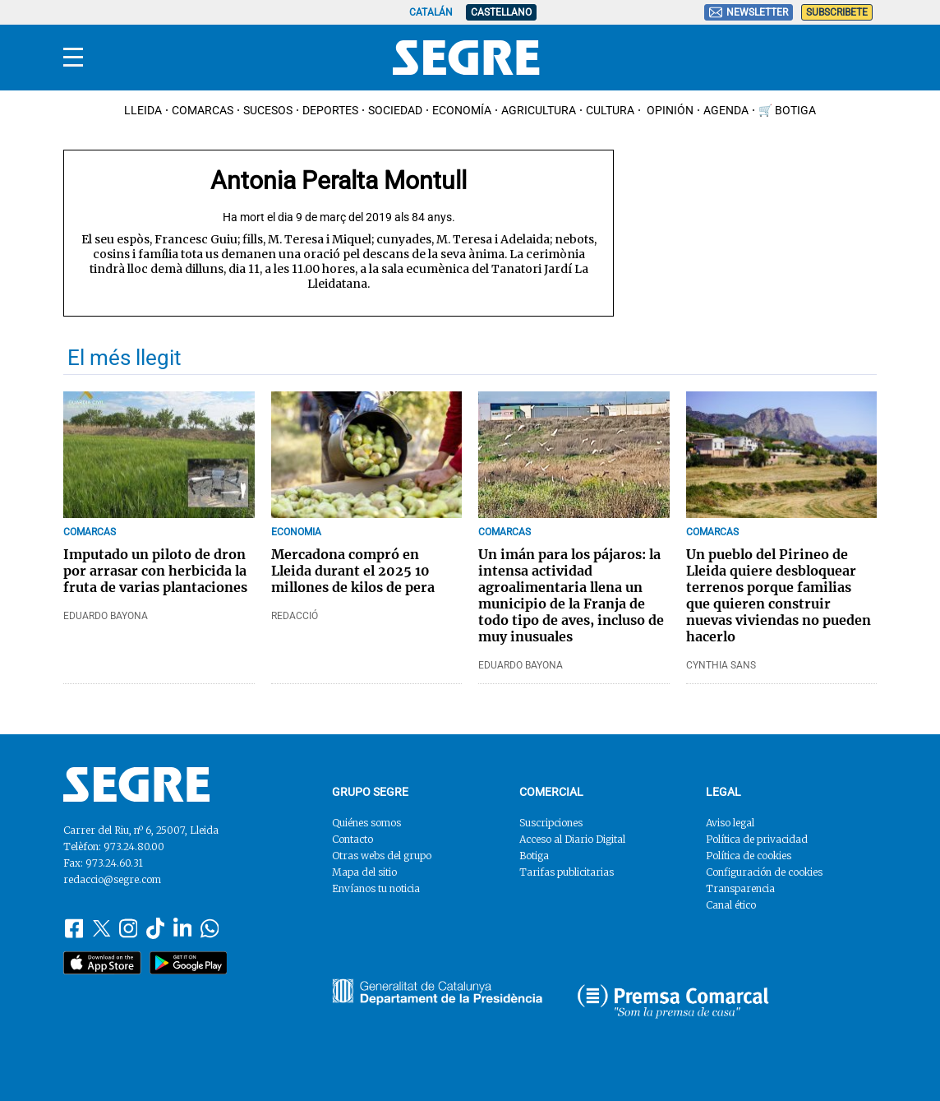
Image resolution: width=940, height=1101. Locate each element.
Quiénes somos (366, 822)
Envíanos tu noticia (376, 888)
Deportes (330, 110)
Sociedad (395, 110)
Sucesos (268, 110)
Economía (461, 110)
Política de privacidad (757, 839)
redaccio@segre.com (112, 879)
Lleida (143, 110)
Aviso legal (730, 822)
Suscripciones (551, 822)
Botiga (534, 855)
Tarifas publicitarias (566, 872)
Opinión (668, 110)
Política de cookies (748, 855)
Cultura (610, 110)
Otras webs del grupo (381, 855)
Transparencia (740, 888)
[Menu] (73, 57)
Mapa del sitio (364, 872)
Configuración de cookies (764, 872)
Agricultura (538, 110)
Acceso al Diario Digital (572, 839)
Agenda (726, 110)
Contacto (352, 839)
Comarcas (202, 110)
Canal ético (731, 905)
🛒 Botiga (787, 110)
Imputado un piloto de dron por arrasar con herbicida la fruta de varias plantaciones (155, 570)
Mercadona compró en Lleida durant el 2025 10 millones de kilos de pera (353, 570)
